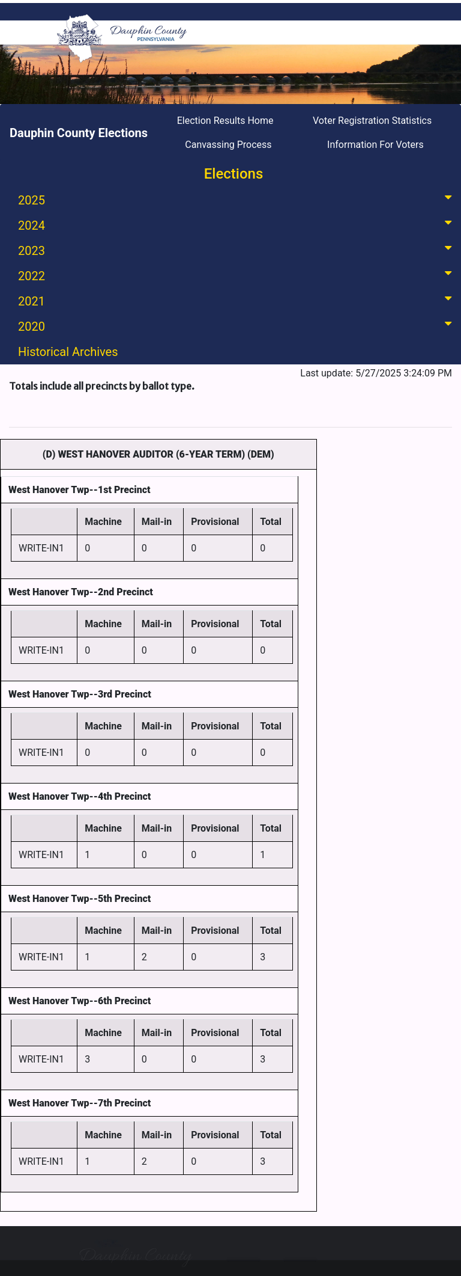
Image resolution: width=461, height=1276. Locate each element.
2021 (237, 300)
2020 (237, 325)
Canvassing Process (228, 144)
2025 (237, 199)
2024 (237, 224)
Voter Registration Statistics (372, 120)
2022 (237, 275)
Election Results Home (225, 120)
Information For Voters (375, 144)
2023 (237, 250)
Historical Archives (68, 352)
